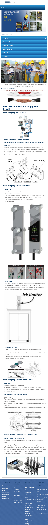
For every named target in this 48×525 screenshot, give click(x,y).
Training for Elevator (17, 488)
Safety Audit (5, 494)
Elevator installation (17, 494)
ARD (15, 498)
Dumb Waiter (17, 491)
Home (3, 34)
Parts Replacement (6, 491)
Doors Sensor (18, 502)
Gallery (4, 496)
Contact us (5, 498)
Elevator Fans (18, 500)
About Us (5, 488)
